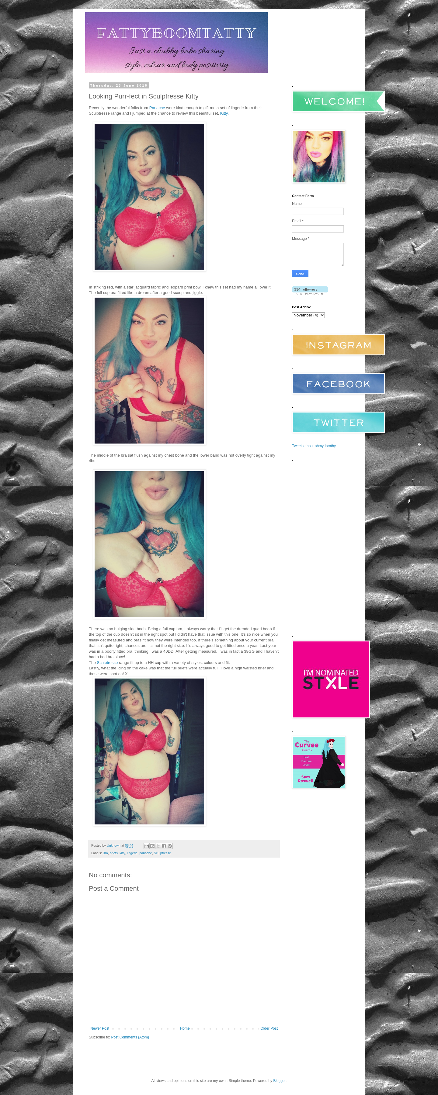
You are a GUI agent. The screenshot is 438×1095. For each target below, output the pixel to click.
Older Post (269, 1028)
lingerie (132, 853)
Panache (157, 107)
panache (145, 853)
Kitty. (224, 113)
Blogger (279, 1081)
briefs (114, 853)
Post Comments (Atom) (130, 1037)
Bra (105, 853)
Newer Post (99, 1028)
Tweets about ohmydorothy (314, 446)
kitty (122, 853)
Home (185, 1028)
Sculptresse (107, 662)
